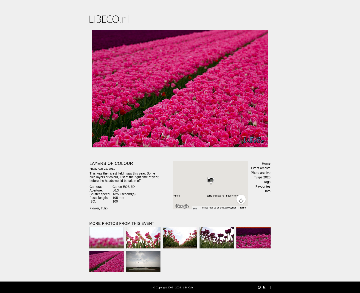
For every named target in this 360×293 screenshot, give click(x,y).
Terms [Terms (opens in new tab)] (243, 207)
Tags (267, 182)
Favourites (263, 186)
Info (267, 191)
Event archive (260, 168)
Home (266, 163)
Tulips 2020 (262, 177)
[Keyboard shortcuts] (196, 209)
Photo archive (260, 173)
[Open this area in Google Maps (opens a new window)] (182, 206)
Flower (94, 208)
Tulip (104, 208)
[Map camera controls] (241, 199)
